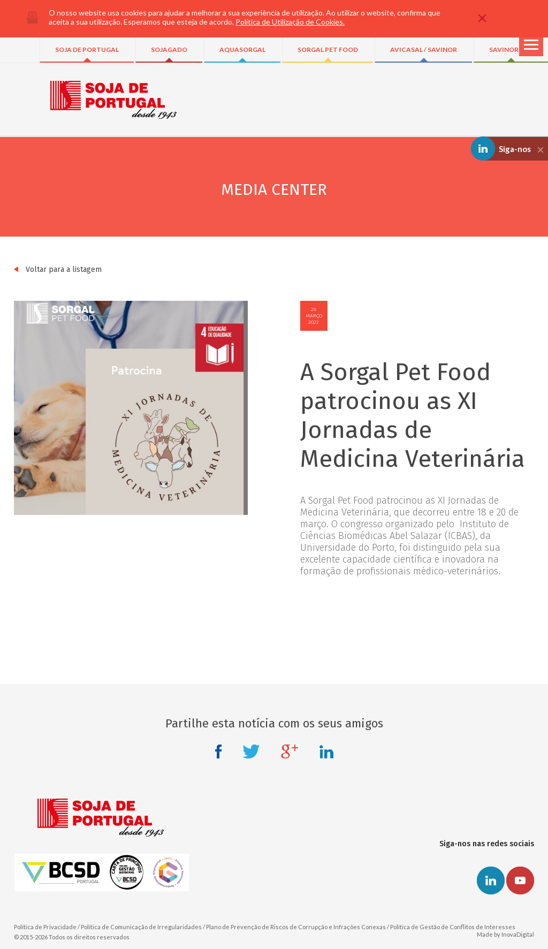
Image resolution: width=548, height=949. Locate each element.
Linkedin (326, 751)
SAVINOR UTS (511, 49)
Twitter (251, 751)
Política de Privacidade (45, 926)
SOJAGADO (169, 49)
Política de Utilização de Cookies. (290, 21)
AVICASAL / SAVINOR (423, 49)
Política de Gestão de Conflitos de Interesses (452, 926)
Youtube (520, 880)
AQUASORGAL (242, 49)
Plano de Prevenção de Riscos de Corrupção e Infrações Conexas (296, 926)
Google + (289, 751)
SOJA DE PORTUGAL (87, 49)
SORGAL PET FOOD (328, 49)
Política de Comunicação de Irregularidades (141, 926)
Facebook (218, 751)
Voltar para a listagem (58, 269)
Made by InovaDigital (505, 934)
